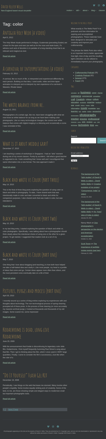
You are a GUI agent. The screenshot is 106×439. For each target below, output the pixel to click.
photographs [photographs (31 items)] (75, 115)
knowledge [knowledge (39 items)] (92, 108)
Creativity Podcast (82, 75)
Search (74, 136)
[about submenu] (88, 10)
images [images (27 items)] (88, 105)
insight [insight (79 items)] (84, 108)
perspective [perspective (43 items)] (96, 111)
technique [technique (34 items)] (74, 125)
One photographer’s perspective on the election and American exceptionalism (92, 229)
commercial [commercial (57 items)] (87, 96)
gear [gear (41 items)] (72, 105)
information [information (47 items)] (75, 108)
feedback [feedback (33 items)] (98, 102)
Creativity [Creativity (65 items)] (80, 99)
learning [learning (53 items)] (74, 111)
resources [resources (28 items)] (74, 122)
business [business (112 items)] (85, 92)
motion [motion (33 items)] (89, 111)
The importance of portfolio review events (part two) (91, 247)
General (78, 78)
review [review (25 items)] (79, 122)
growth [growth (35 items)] (77, 105)
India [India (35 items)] (92, 105)
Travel (77, 81)
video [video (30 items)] (96, 125)
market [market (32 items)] (84, 111)
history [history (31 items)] (83, 105)
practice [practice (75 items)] (75, 119)
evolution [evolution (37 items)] (83, 102)
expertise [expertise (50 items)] (91, 102)
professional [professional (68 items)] (93, 119)
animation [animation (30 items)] (74, 93)
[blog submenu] (95, 10)
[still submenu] (79, 10)
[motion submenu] (73, 10)
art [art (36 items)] (78, 93)
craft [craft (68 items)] (73, 99)
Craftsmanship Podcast (84, 72)
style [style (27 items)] (98, 122)
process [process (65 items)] (83, 119)
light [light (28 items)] (80, 111)
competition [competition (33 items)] (96, 96)
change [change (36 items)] (100, 93)
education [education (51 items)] (75, 102)
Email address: (77, 153)
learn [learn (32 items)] (98, 108)
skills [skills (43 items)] (83, 122)
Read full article (9, 56)
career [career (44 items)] (94, 93)
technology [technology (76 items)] (83, 125)
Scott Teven (86, 244)
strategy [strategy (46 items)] (89, 122)
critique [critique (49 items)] (89, 99)
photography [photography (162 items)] (88, 115)
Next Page (14, 409)
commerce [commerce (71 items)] (76, 96)
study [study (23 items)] (95, 122)
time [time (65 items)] (92, 125)
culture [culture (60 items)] (96, 99)
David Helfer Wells (12, 6)
